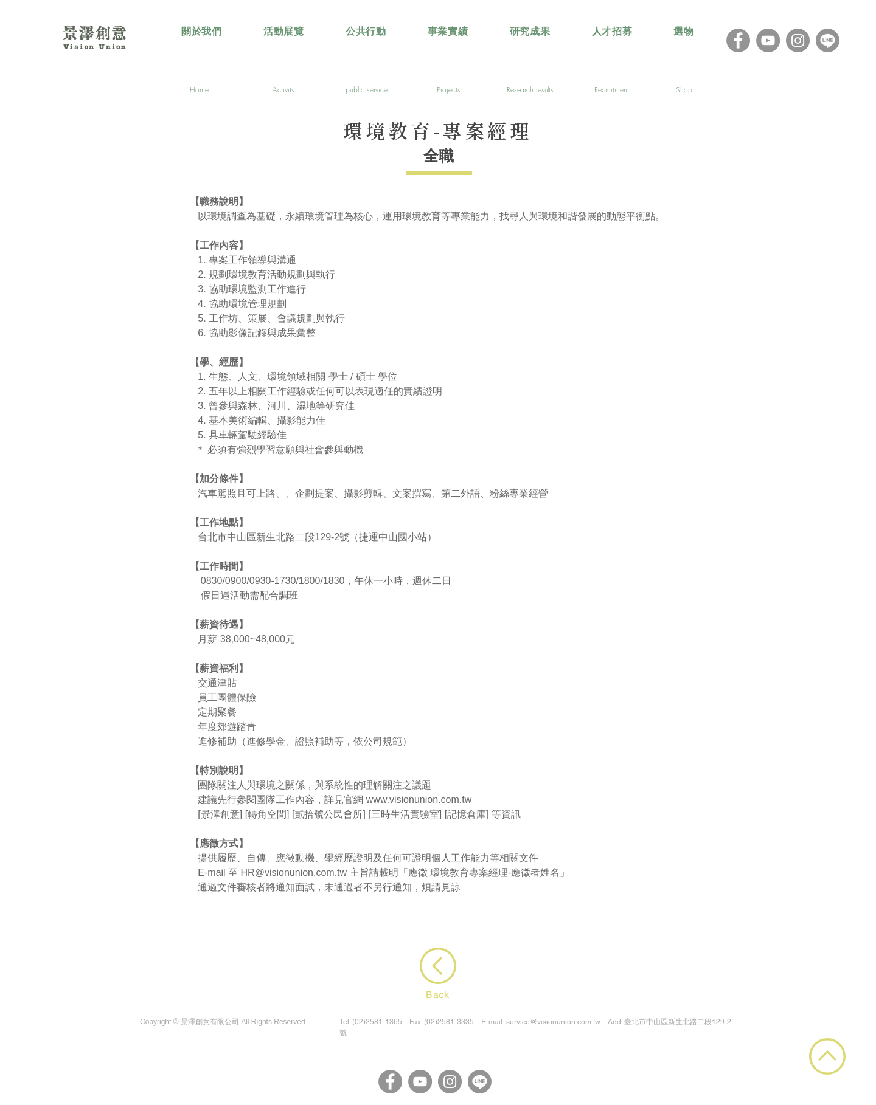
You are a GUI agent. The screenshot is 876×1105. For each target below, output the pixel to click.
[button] (283, 32)
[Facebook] (738, 40)
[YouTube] (768, 40)
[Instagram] (798, 40)
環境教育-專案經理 (437, 133)
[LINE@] (827, 40)
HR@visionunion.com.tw (294, 872)
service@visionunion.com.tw (553, 1021)
